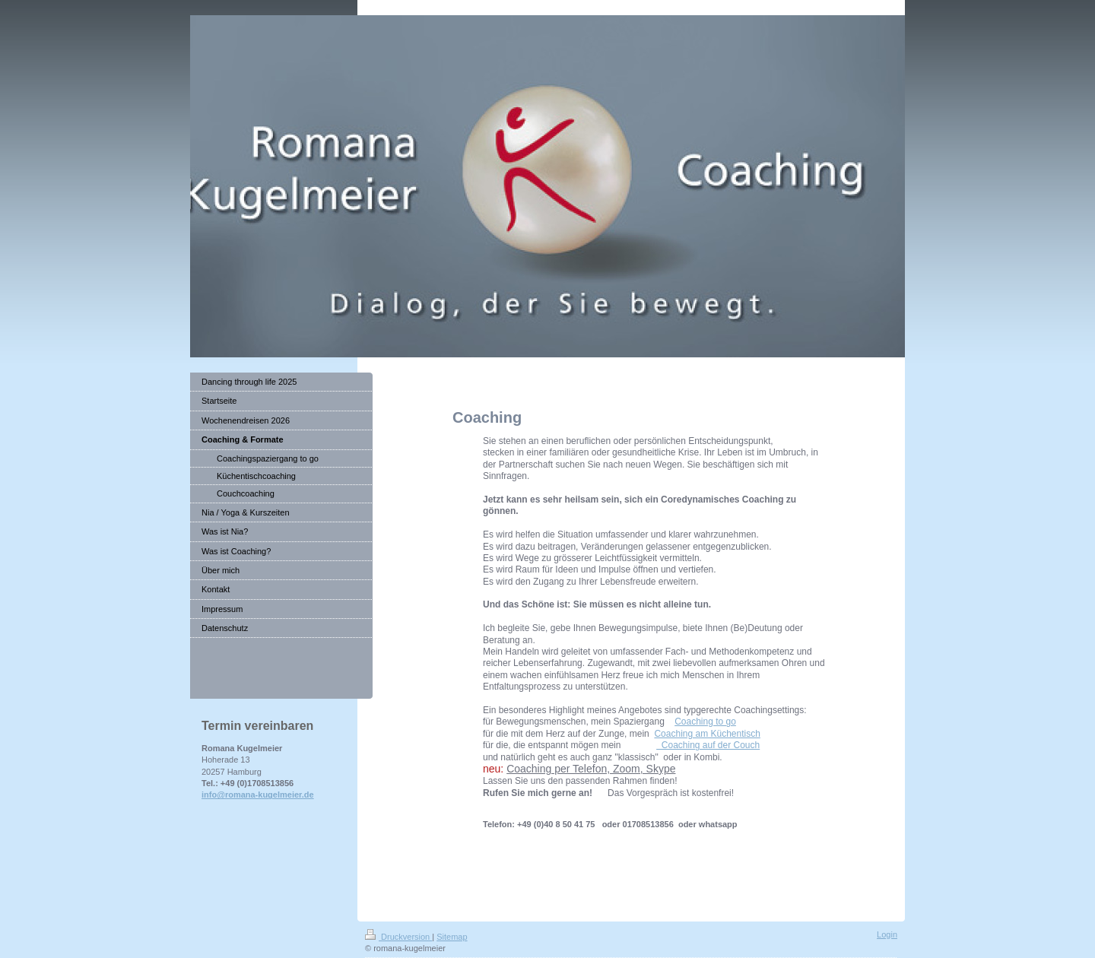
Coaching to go (705, 721)
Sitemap (451, 936)
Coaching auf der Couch (708, 745)
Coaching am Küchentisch (707, 733)
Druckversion (398, 936)
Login (887, 934)
